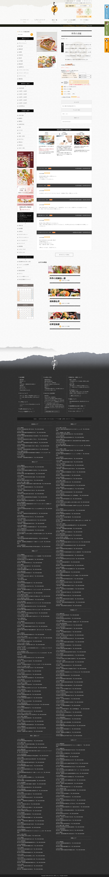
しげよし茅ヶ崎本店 (21, 601)
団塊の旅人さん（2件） (43, 215)
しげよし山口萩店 (59, 697)
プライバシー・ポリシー (76, 408)
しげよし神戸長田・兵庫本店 (62, 537)
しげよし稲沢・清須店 (21, 775)
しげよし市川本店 (21, 672)
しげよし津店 (20, 802)
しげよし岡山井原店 (60, 620)
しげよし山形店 (20, 492)
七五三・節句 (22, 148)
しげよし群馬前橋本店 (21, 696)
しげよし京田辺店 (59, 508)
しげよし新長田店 (59, 550)
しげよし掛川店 (20, 826)
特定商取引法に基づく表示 (25, 261)
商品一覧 (77, 25)
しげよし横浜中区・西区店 (22, 594)
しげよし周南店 (59, 707)
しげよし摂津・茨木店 (60, 480)
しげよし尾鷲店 (20, 799)
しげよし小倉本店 (59, 761)
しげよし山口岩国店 (60, 700)
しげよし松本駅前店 (21, 829)
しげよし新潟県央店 (21, 844)
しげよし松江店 (59, 683)
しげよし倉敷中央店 (60, 613)
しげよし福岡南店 (59, 775)
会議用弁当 (21, 67)
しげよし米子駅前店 (60, 670)
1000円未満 (21, 88)
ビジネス (21, 130)
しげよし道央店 (20, 437)
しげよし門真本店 (59, 452)
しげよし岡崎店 (20, 760)
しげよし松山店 (59, 734)
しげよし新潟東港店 (21, 840)
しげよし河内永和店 (60, 477)
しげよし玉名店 (59, 812)
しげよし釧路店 (20, 427)
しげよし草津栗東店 (60, 584)
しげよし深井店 (59, 490)
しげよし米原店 (59, 590)
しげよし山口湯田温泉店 (61, 693)
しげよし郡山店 (20, 540)
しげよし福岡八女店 (60, 781)
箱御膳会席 (55, 301)
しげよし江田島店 (59, 640)
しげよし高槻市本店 (60, 439)
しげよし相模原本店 (21, 618)
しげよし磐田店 (20, 822)
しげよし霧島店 (59, 832)
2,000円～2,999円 (23, 94)
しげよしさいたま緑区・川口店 (23, 666)
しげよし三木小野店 (60, 543)
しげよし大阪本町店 (60, 487)
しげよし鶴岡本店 (21, 485)
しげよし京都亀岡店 (60, 527)
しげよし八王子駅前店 (21, 557)
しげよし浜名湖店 (21, 812)
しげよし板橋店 (20, 578)
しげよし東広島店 (59, 667)
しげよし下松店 (59, 687)
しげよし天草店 (59, 808)
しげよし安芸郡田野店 (60, 717)
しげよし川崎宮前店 (21, 611)
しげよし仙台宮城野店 (21, 525)
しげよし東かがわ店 (60, 714)
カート (20, 267)
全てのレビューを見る (64, 254)
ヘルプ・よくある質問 (24, 264)
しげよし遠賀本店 (59, 765)
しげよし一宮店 (20, 779)
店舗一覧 (21, 225)
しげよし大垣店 (20, 792)
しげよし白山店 (20, 857)
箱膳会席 (21, 49)
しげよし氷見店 (20, 864)
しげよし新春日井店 (21, 749)
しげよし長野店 (20, 837)
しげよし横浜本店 (21, 624)
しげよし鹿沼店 (20, 709)
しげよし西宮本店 (59, 557)
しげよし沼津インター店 (22, 809)
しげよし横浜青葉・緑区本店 (23, 598)
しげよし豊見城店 (59, 841)
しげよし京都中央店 (60, 515)
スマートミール (22, 75)
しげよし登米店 (20, 511)
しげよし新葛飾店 (21, 554)
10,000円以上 (22, 106)
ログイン (21, 273)
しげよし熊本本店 (59, 802)
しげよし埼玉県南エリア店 (22, 651)
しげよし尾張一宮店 (21, 742)
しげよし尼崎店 (59, 563)
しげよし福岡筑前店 (60, 743)
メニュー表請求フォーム (26, 411)
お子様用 (21, 61)
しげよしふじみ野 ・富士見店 (23, 643)
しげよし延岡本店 (59, 818)
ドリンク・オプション (24, 72)
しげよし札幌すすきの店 (22, 451)
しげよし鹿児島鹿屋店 (60, 828)
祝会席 (20, 58)
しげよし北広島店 (59, 653)
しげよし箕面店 (59, 460)
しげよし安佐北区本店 (60, 650)
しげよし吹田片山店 (60, 467)
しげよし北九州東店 (60, 771)
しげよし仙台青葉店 (21, 522)
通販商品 (21, 78)
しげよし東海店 (20, 785)
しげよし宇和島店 (59, 727)
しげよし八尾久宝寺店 (60, 463)
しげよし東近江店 (59, 587)
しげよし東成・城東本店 (61, 444)
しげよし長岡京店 (59, 518)
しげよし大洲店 (59, 720)
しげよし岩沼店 (20, 515)
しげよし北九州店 (59, 768)
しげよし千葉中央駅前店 (22, 676)
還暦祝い (21, 121)
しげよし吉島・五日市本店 (61, 637)
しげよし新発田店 (21, 850)
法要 (20, 127)
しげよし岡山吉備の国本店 (61, 623)
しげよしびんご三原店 (60, 660)
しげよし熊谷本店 (21, 662)
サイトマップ (22, 243)
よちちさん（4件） (42, 185)
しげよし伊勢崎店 (21, 706)
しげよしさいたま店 (21, 646)
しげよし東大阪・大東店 (61, 448)
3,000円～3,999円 (23, 97)
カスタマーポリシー (23, 234)
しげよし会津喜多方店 (21, 528)
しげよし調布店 (20, 591)
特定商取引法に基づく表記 (76, 406)
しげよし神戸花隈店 (60, 567)
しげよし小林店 (59, 822)
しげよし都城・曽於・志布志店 (62, 825)
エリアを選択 (83, 5)
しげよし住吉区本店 (60, 435)
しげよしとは (22, 252)
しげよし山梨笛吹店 (21, 726)
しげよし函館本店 (21, 456)
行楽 (20, 133)
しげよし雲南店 (59, 677)
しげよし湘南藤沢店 (21, 608)
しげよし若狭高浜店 (21, 861)
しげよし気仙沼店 (21, 507)
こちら (67, 70)
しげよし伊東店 (20, 819)
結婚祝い (21, 118)
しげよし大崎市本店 (21, 498)
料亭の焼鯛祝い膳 (58, 278)
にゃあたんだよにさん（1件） (45, 232)
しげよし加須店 (20, 669)
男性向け (21, 142)
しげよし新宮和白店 (60, 758)
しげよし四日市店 (21, 805)
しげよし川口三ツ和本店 (22, 636)
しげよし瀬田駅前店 (60, 580)
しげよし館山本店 (21, 679)
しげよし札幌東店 (21, 447)
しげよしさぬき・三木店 (61, 710)
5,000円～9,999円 (23, 103)
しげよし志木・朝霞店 (21, 656)
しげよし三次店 (59, 657)
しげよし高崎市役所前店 (22, 703)
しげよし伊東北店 (21, 815)
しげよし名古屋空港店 (21, 754)
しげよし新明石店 (59, 553)
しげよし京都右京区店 (60, 504)
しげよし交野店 (59, 497)
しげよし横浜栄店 (21, 604)
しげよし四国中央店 (60, 724)
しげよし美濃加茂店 (21, 789)
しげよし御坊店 (59, 597)
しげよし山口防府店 (60, 704)
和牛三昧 (21, 46)
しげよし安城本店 (21, 767)
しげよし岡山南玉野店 (60, 626)
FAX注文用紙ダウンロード (25, 279)
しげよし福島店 (20, 536)
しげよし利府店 (20, 495)
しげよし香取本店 (21, 693)
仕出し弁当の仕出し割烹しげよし (69, 25)
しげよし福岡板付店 (60, 748)
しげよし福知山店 (59, 512)
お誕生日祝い (22, 124)
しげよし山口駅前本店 (60, 690)
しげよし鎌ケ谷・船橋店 (22, 682)
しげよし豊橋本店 (21, 739)
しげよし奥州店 (20, 475)
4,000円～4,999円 (23, 100)
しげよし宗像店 (59, 785)
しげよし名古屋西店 (21, 782)
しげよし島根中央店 (60, 680)
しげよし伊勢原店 (21, 633)
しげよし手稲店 (20, 431)
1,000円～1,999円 (23, 91)
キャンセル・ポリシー (75, 411)
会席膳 (20, 52)
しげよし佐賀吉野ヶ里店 (61, 788)
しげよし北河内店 (59, 470)
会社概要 (21, 228)
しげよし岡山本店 (59, 633)
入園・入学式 (22, 136)
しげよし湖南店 (59, 573)
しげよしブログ (22, 249)
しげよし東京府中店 (21, 588)
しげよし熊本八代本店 (60, 815)
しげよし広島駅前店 (60, 647)
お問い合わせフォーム (25, 409)
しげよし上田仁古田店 (21, 834)
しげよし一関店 (20, 472)
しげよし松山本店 (59, 730)
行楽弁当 (21, 55)
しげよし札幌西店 (21, 434)
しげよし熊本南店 (59, 805)
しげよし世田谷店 (21, 584)
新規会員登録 (22, 270)
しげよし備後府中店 (60, 643)
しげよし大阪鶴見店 (60, 483)
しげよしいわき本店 (21, 532)
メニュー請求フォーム (24, 276)
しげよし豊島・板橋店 (21, 567)
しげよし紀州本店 (59, 594)
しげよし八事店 (20, 757)
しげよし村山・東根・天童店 (23, 482)
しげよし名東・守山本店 (22, 746)
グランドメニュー (83, 25)
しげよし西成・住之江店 (61, 427)
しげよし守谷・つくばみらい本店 (24, 713)
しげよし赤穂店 (59, 560)
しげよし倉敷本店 (59, 630)
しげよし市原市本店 (21, 689)
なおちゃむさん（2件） (43, 199)
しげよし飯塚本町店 (60, 755)
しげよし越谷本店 (21, 639)
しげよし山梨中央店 (21, 729)
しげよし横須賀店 (21, 621)
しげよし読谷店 (59, 848)
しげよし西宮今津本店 (60, 533)
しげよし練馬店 (20, 564)
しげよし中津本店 (59, 792)
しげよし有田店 (59, 604)
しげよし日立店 (20, 719)
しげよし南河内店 (59, 457)
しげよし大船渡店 (21, 468)
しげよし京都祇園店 (60, 530)
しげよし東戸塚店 (21, 628)
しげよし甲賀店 (59, 577)
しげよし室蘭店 (20, 441)
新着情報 (21, 246)
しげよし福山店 (59, 663)
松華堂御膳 (55, 324)
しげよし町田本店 (21, 581)
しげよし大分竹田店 (60, 795)
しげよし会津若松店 (21, 545)
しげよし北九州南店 (60, 778)
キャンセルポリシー (23, 240)
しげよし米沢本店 (21, 488)
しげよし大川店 (59, 751)
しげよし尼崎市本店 (60, 540)
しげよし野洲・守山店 (60, 570)
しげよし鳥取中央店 (60, 673)
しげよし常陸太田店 (21, 723)
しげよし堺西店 (59, 473)
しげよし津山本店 (59, 616)
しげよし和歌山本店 (60, 600)
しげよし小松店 (20, 854)
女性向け (21, 145)
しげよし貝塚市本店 (60, 493)
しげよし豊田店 (20, 770)
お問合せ (21, 231)
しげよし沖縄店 (59, 845)
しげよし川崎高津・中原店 (22, 614)
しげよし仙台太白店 (21, 518)
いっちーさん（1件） (43, 168)
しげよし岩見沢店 (21, 444)
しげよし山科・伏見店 (60, 523)
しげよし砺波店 (20, 867)
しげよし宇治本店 (59, 500)
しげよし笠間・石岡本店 (22, 716)
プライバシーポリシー (24, 237)
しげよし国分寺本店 (21, 571)
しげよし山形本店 (21, 478)
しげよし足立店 (20, 574)
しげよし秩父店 (20, 659)
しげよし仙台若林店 (21, 502)
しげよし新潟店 (20, 847)
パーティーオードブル (24, 69)
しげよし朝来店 (59, 547)
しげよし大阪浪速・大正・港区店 (63, 432)
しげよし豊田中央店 (21, 764)
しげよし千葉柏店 (21, 686)
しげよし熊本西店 (59, 798)
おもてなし (21, 139)
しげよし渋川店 (20, 699)
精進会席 (21, 64)
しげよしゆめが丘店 (21, 795)
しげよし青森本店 (21, 465)
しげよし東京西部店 (21, 561)
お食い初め (21, 115)
